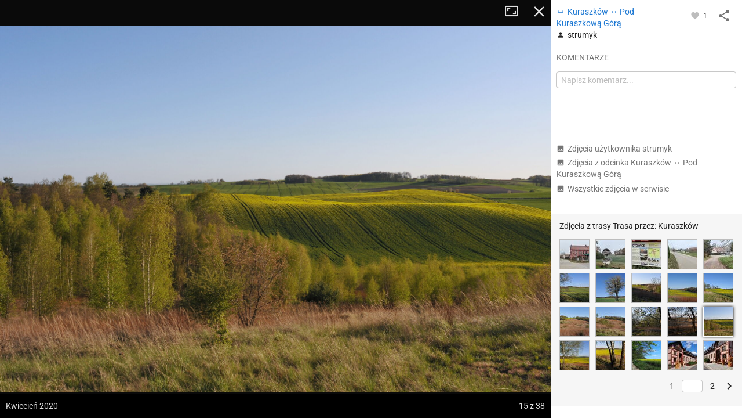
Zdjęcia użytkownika (614, 148)
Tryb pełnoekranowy (516, 11)
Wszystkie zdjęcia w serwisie (612, 188)
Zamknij (539, 11)
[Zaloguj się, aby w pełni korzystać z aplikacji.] (696, 15)
